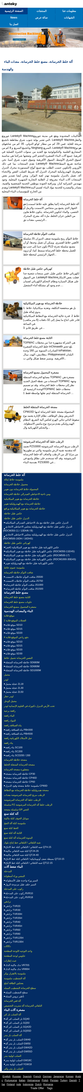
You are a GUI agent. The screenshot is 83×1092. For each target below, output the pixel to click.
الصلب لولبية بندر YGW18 (18, 1064)
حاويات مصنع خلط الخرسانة (18, 602)
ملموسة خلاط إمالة (13, 479)
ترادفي (7, 901)
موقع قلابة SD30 (14, 653)
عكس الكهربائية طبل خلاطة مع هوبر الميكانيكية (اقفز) (32, 547)
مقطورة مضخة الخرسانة (16, 769)
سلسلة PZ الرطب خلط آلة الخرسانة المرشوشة (28, 804)
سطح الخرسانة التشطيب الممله (20, 988)
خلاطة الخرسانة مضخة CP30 (20, 774)
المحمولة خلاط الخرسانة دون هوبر (21, 489)
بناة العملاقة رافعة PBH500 (19, 733)
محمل (7, 674)
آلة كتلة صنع (11, 813)
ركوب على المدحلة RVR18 (19, 897)
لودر (6, 679)
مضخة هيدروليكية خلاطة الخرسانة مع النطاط (26, 790)
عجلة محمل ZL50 (14, 692)
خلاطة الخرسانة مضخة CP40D (21, 777)
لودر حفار (9, 696)
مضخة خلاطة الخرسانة (15, 759)
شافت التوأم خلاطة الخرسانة (39, 234)
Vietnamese (33, 1080)
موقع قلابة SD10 (14, 625)
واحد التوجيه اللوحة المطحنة (18, 951)
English (7, 1076)
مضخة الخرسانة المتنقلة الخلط (40, 407)
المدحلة (8, 871)
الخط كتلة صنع (11, 828)
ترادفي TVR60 (12, 930)
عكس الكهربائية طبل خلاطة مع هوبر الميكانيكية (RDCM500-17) (37, 555)
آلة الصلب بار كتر (12, 1014)
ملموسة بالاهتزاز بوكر (15, 973)
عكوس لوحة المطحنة (14, 956)
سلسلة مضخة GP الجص (16, 809)
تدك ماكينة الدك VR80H (17, 969)
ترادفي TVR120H (14, 937)
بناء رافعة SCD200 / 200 (17, 755)
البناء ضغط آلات (13, 866)
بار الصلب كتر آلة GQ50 (17, 1022)
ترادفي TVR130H (14, 941)
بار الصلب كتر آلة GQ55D (18, 1030)
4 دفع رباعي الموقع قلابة (16, 637)
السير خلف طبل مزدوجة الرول (20, 884)
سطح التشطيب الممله (16, 992)
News (13, 17)
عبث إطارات (10, 960)
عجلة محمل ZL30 (14, 688)
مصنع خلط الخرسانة (16, 592)
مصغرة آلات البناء (14, 1010)
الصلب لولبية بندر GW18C (18, 1060)
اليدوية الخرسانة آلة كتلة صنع (18, 837)
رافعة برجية (9, 710)
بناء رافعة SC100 (14, 747)
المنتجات (41, 11)
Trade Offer (37, 1088)
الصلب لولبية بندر (12, 1056)
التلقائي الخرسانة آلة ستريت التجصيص (23, 1005)
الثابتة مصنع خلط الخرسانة (37, 338)
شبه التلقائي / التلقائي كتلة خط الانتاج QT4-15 (28, 847)
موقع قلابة (9, 615)
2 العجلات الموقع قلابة (15, 620)
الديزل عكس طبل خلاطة (16, 518)
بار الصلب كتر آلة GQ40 (17, 1019)
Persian (54, 1080)
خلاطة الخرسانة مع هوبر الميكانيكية (42, 303)
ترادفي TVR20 (12, 906)
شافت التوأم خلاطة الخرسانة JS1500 (24, 588)
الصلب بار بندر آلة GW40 (18, 1039)
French (37, 1076)
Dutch (38, 1084)
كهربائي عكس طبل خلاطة (37, 268)
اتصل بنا (14, 24)
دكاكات (7, 946)
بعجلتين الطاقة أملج (13, 983)
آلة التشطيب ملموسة (14, 978)
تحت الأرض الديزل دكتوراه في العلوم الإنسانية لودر (29, 706)
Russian (16, 1076)
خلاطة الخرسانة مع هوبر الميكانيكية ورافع (24, 508)
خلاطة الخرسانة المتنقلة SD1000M (23, 670)
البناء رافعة (9, 715)
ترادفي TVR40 (12, 922)
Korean (69, 1076)
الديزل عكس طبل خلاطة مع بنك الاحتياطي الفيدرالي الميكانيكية (36, 522)
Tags (49, 1088)
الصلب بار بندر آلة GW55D (18, 1051)
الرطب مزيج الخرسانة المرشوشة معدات (24, 795)
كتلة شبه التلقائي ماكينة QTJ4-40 (22, 855)
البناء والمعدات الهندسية (18, 611)
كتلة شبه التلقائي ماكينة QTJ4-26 (22, 851)
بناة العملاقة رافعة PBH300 (19, 729)
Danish (73, 1080)
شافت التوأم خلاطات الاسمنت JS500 (24, 577)
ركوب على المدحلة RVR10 (19, 893)
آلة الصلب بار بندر (13, 1035)
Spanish (27, 1076)
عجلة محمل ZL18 (14, 684)
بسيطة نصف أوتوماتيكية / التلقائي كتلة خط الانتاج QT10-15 (34, 859)
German (47, 1076)
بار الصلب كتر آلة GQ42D (18, 1026)
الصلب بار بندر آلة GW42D (18, 1047)
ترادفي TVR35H (13, 918)
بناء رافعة (8, 743)
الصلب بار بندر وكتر (13, 1068)
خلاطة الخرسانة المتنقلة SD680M (22, 662)
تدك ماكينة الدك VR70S (17, 965)
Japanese (58, 1076)
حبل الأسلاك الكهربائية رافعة (18, 738)
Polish (45, 1080)
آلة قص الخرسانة (12, 1000)
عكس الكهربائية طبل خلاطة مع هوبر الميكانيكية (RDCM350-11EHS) (40, 551)
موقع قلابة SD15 (14, 629)
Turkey (64, 1080)
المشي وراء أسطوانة (14, 876)
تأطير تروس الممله (14, 996)
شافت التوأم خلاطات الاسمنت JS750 (24, 580)
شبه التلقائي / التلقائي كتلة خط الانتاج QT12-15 (29, 863)
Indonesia (28, 1084)
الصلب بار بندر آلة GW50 (18, 1043)
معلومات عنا (69, 11)
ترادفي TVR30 (12, 910)
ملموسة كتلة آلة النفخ (15, 823)
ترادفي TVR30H (13, 914)
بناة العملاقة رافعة (13, 725)
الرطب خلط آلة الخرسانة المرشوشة (43, 441)
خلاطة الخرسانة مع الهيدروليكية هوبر (22, 503)
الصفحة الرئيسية (14, 11)
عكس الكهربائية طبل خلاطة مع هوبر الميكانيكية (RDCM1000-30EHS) (40, 559)
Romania (48, 1084)
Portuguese (11, 1080)
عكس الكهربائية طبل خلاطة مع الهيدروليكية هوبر (29, 563)
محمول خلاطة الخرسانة (16, 484)
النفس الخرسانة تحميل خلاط (18, 658)
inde (18, 1084)
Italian (22, 1080)
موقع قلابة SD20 (14, 632)
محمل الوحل (10, 701)
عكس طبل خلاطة (13, 513)
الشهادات (69, 17)
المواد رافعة (10, 720)
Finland (11, 1084)
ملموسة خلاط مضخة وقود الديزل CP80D (26, 785)
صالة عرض (41, 17)
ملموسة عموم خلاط (14, 567)
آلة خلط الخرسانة (32, 199)
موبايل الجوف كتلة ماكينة (16, 818)
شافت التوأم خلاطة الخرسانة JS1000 (24, 584)
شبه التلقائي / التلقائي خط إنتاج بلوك (22, 842)
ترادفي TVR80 (12, 933)
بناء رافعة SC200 (14, 751)
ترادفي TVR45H (13, 926)
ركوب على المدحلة (13, 889)
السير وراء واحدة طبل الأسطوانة (21, 880)
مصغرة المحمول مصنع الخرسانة (41, 372)
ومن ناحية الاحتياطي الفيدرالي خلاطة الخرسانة (27, 494)
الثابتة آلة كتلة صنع (13, 833)
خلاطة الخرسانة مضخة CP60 (20, 781)
